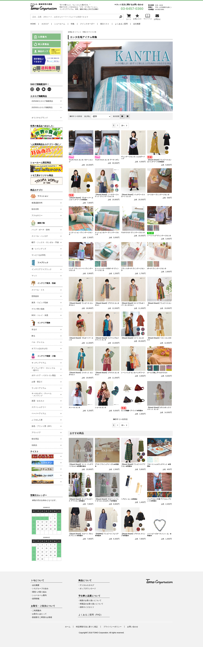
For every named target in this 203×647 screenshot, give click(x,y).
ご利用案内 (36, 610)
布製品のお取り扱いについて (91, 604)
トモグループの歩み (40, 588)
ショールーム (59, 24)
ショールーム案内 (39, 595)
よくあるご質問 (121, 24)
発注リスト (104, 24)
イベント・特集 (80, 32)
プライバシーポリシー (112, 627)
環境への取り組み (39, 592)
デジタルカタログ (87, 585)
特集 (72, 24)
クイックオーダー (87, 24)
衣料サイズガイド (87, 607)
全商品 (70, 32)
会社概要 (136, 24)
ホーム (67, 627)
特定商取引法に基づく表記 (87, 627)
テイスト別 (92, 32)
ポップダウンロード (88, 588)
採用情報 (35, 599)
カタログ (45, 24)
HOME (33, 24)
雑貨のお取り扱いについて (90, 600)
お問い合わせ (132, 627)
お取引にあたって (39, 614)
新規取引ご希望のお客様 (42, 617)
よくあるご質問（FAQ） (90, 615)
